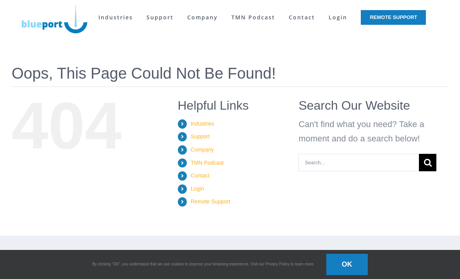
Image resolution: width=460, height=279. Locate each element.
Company (202, 149)
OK (347, 264)
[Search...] (358, 162)
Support (200, 136)
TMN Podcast (207, 163)
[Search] (427, 162)
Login (197, 189)
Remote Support (210, 201)
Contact (200, 175)
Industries (202, 124)
